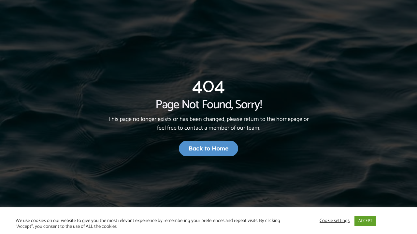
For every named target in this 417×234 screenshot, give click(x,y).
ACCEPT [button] (365, 220)
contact (193, 128)
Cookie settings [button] (335, 221)
